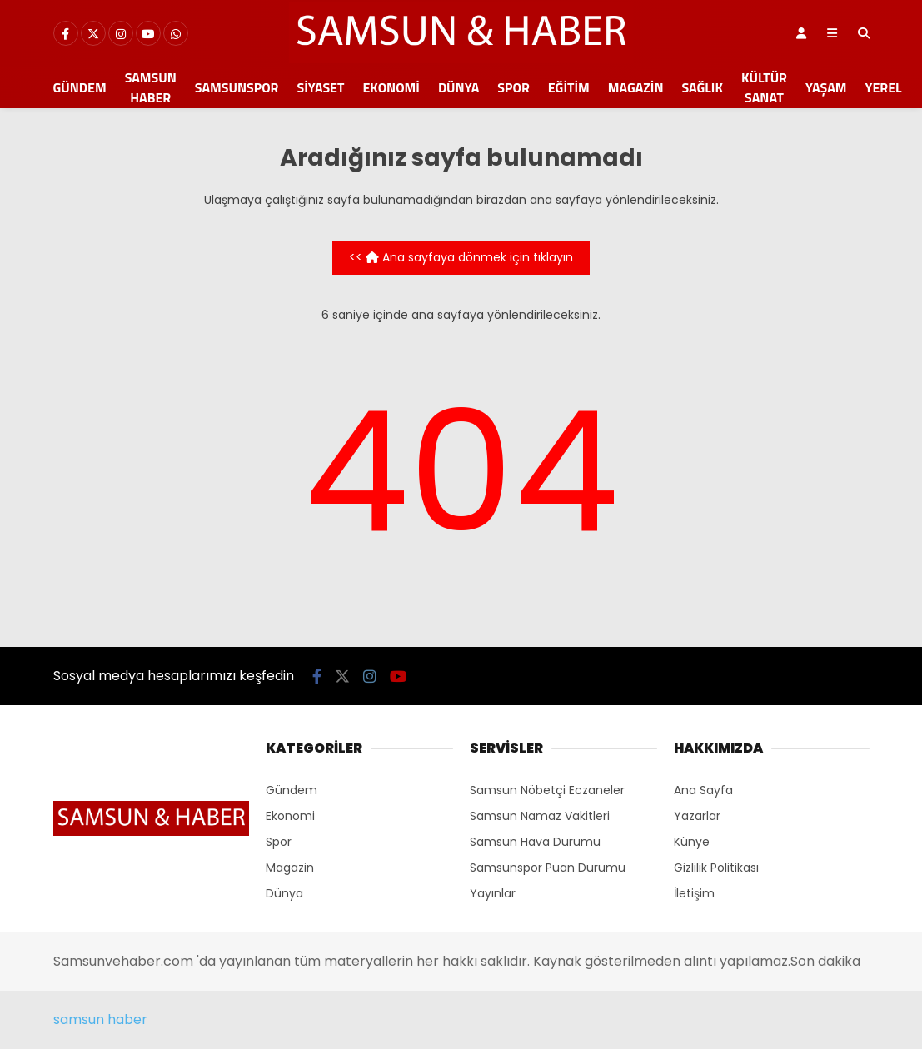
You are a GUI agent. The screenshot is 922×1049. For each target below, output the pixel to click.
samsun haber (100, 1019)
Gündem (80, 87)
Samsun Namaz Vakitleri (540, 816)
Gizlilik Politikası (716, 867)
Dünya (458, 87)
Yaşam (826, 87)
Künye (692, 841)
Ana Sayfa (703, 790)
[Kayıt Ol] (801, 33)
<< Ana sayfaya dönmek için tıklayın (461, 257)
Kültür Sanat (764, 87)
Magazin (636, 87)
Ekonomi (391, 87)
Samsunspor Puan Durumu (547, 867)
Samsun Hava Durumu (535, 841)
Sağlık (701, 87)
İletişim (694, 893)
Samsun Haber (151, 87)
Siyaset (321, 87)
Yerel (883, 87)
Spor (513, 87)
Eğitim (569, 87)
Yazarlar (697, 816)
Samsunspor (237, 87)
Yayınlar (493, 893)
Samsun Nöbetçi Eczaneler (547, 790)
